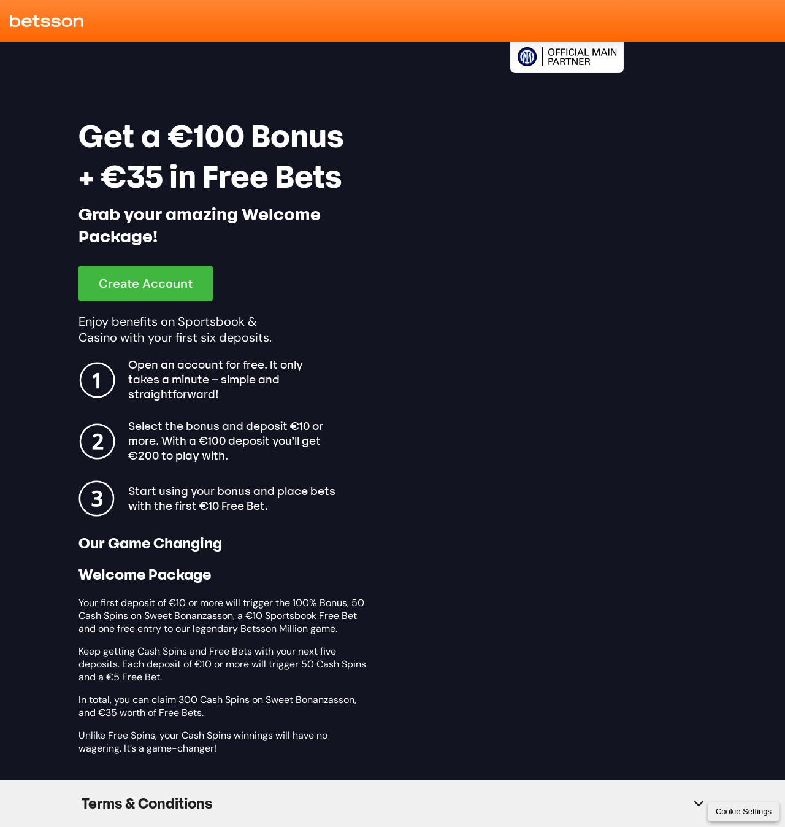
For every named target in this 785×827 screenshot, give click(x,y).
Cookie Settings (744, 811)
